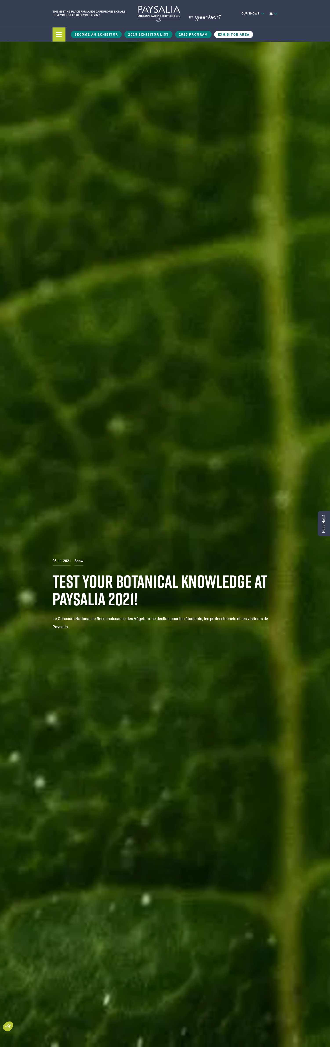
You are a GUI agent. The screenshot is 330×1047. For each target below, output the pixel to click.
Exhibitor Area (234, 34)
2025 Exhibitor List (148, 34)
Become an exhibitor (96, 34)
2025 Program (193, 34)
